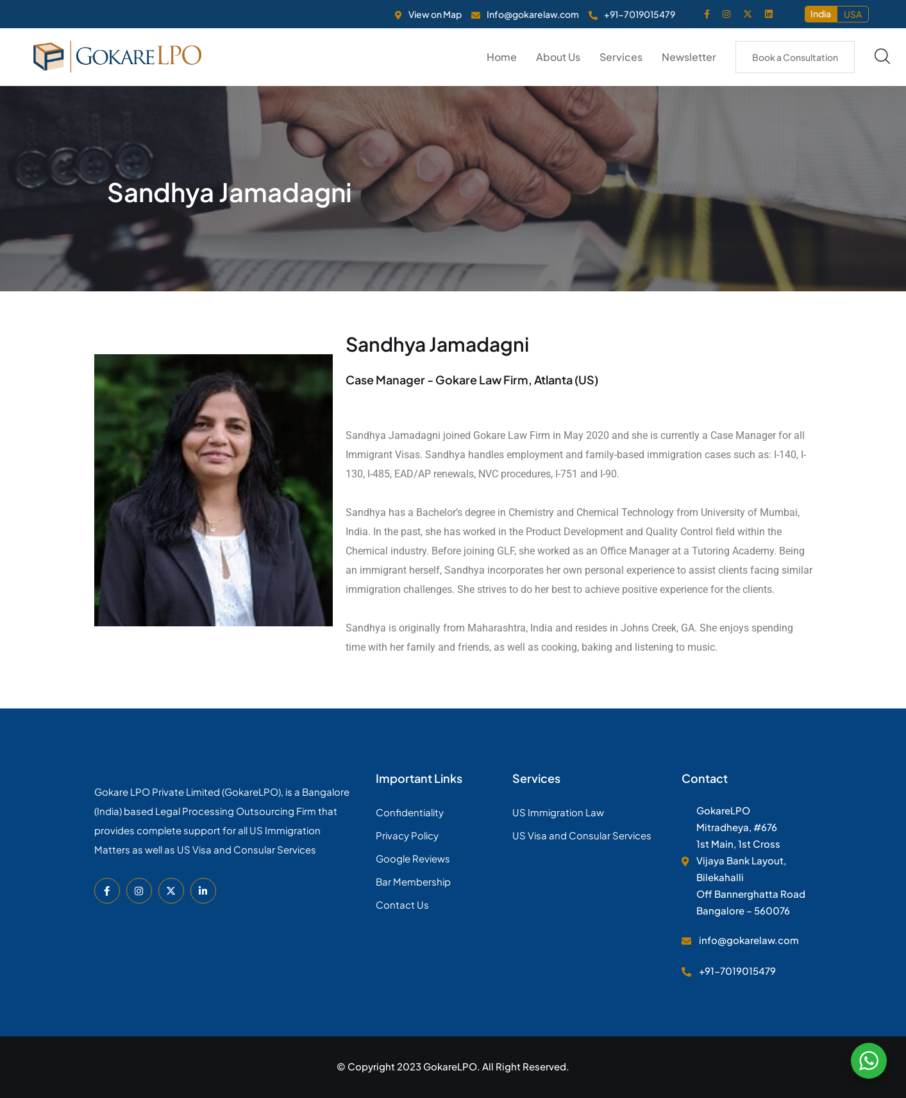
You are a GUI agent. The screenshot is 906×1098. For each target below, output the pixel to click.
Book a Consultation (795, 57)
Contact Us (402, 904)
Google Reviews (413, 858)
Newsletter (689, 57)
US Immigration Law (558, 812)
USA (853, 14)
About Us (558, 57)
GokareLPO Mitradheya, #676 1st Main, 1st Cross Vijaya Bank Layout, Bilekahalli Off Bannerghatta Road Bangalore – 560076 (750, 860)
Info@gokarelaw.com (533, 14)
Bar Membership (413, 881)
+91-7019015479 (639, 14)
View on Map (435, 14)
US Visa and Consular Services (581, 835)
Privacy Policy (407, 835)
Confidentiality (410, 812)
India (820, 13)
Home (502, 57)
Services (621, 57)
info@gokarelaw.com (749, 940)
